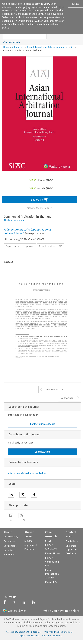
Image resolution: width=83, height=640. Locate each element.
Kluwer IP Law (52, 553)
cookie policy (9, 20)
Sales (69, 536)
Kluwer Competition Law (52, 562)
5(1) (72, 47)
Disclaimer (36, 632)
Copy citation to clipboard (20, 246)
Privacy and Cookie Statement (58, 632)
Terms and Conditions (51, 635)
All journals (18, 47)
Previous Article (54, 389)
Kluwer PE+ (51, 582)
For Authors (72, 541)
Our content (10, 545)
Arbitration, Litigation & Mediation (27, 473)
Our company (11, 536)
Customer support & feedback (71, 549)
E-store (28, 540)
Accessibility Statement (17, 632)
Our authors (10, 541)
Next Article (67, 398)
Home (6, 47)
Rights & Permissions (29, 635)
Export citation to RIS (50, 246)
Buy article (39, 200)
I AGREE (75, 4)
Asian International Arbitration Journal (47, 47)
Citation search (11, 42)
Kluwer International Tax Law (52, 574)
